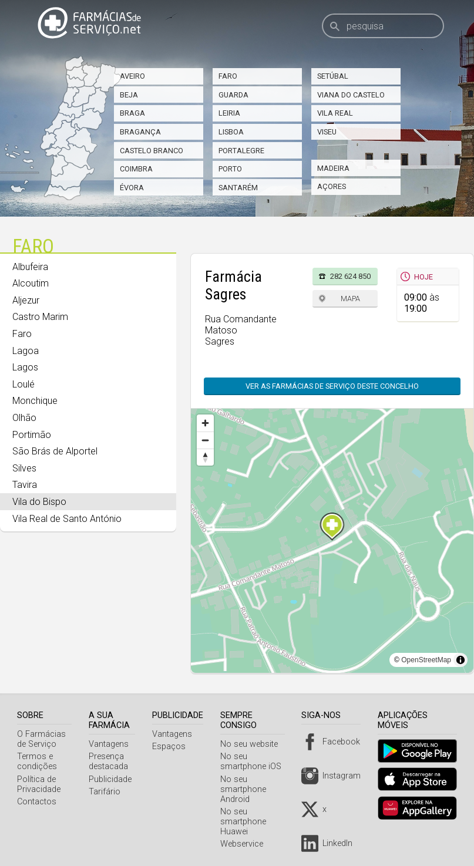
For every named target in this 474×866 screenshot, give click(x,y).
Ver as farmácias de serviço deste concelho (332, 386)
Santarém (238, 187)
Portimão (31, 434)
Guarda (233, 94)
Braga (132, 113)
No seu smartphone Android (248, 789)
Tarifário (107, 792)
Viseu (327, 131)
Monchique (35, 400)
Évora (132, 187)
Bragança (140, 131)
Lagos (25, 367)
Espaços (174, 747)
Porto (230, 168)
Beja (129, 94)
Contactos (36, 802)
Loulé (23, 384)
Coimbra (136, 168)
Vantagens (111, 744)
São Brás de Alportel (55, 451)
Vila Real (335, 113)
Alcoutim (30, 283)
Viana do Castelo (351, 94)
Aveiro (132, 76)
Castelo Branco (151, 150)
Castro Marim (40, 316)
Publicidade (112, 779)
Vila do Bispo (39, 501)
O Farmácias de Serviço (41, 739)
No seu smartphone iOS (255, 761)
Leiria (229, 113)
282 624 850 (350, 276)
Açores (331, 186)
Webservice (246, 844)
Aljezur (25, 300)
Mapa (350, 298)
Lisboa (231, 131)
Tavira (24, 484)
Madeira (333, 168)
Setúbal (332, 76)
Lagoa (25, 350)
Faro (227, 76)
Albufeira (30, 266)
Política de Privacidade (38, 784)
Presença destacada (110, 761)
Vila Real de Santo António (67, 518)
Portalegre (241, 150)
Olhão (24, 417)
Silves (24, 468)
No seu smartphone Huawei (248, 822)
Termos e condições (37, 761)
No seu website (254, 744)
